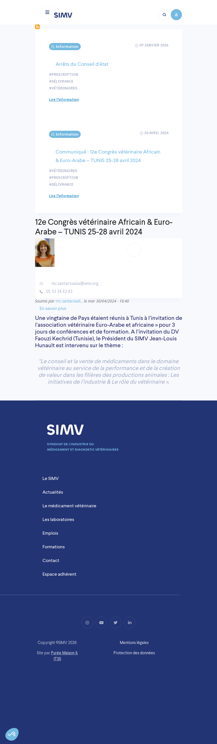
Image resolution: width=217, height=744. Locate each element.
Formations (53, 546)
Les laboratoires (58, 519)
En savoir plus (53, 308)
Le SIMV (50, 478)
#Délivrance (61, 81)
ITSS (57, 659)
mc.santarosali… (69, 301)
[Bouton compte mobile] (176, 14)
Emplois (50, 533)
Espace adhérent (59, 574)
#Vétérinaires (63, 88)
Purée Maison (62, 653)
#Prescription (63, 74)
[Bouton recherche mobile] (164, 14)
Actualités (52, 492)
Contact (50, 560)
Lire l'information (64, 99)
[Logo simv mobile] (63, 15)
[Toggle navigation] (47, 12)
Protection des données (134, 653)
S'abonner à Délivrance (37, 26)
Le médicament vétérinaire (69, 505)
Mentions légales (134, 642)
